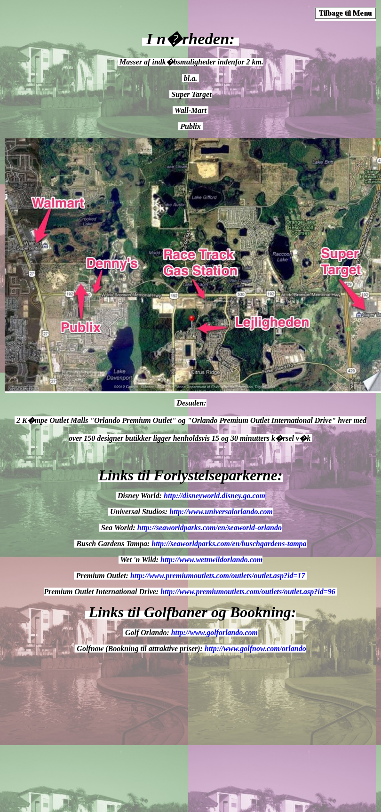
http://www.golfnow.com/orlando (255, 649)
